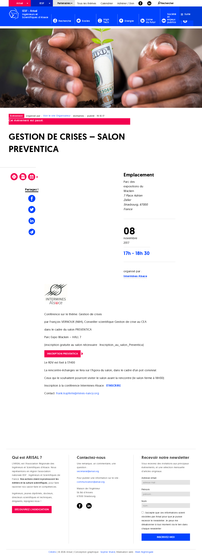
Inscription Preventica (62, 353)
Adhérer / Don (125, 3)
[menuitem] (20, 3)
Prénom (146, 489)
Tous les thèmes (86, 3)
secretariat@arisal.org (88, 471)
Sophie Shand (108, 552)
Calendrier (107, 3)
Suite (185, 14)
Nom (144, 501)
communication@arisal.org (91, 481)
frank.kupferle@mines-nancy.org (77, 393)
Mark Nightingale (144, 552)
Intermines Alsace (135, 276)
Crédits (52, 552)
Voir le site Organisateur (57, 115)
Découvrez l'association (32, 509)
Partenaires (64, 3)
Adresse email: (149, 478)
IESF (41, 3)
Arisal (19, 3)
